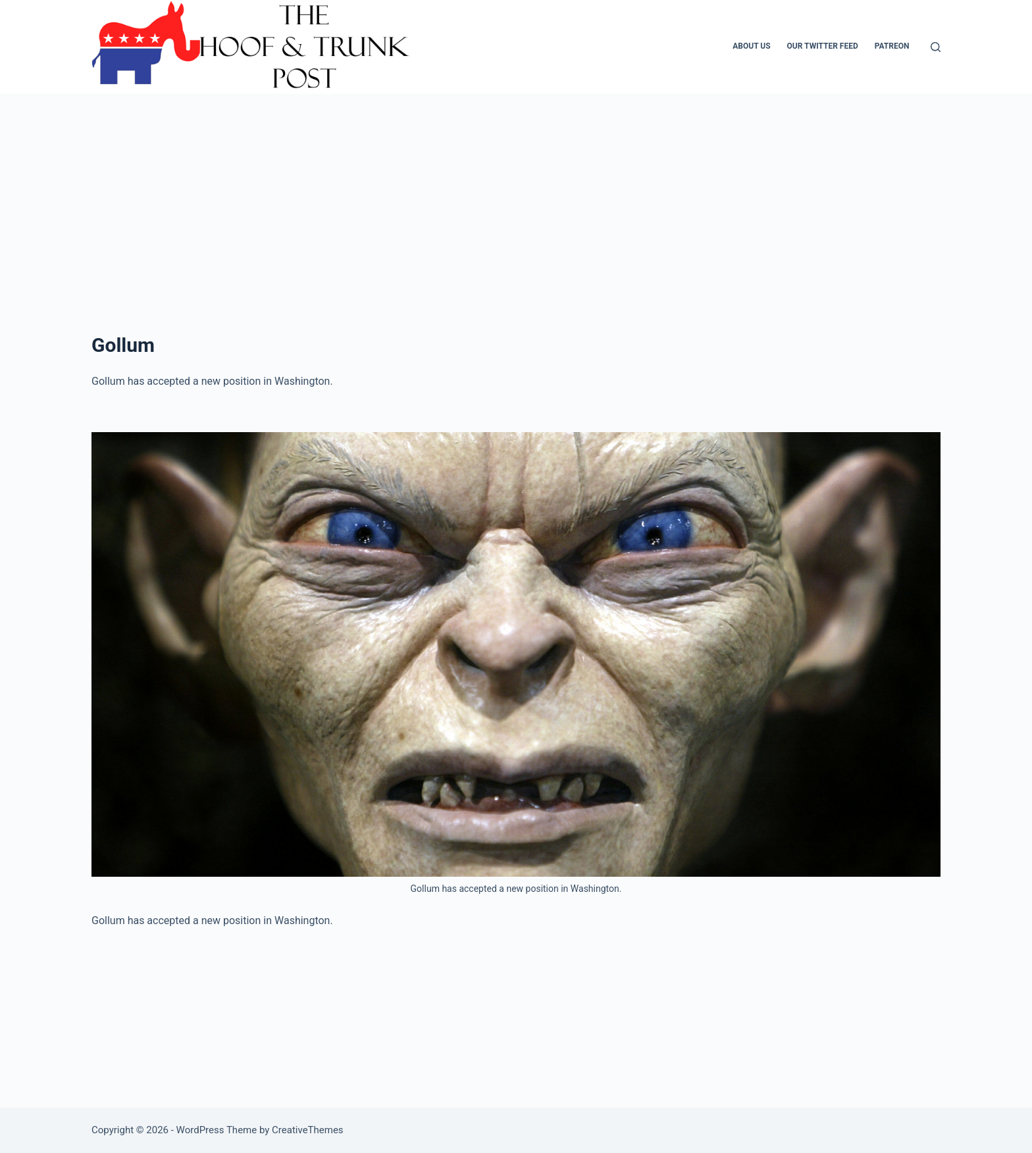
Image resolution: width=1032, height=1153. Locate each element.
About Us (751, 46)
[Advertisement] (516, 231)
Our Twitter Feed (822, 46)
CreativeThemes (308, 1130)
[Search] (936, 47)
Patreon (892, 46)
